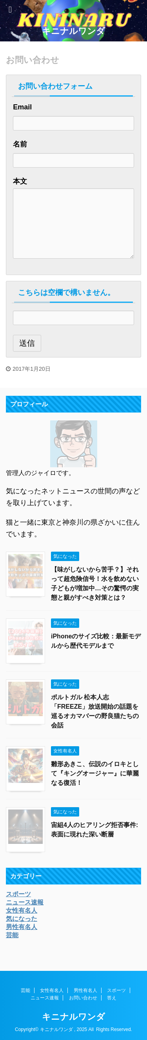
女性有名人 (52, 990)
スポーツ (116, 990)
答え (111, 998)
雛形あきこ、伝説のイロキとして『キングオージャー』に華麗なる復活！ (95, 773)
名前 (20, 144)
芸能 (25, 990)
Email (22, 107)
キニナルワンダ (73, 31)
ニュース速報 (45, 998)
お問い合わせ (83, 998)
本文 (20, 181)
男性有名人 (85, 990)
